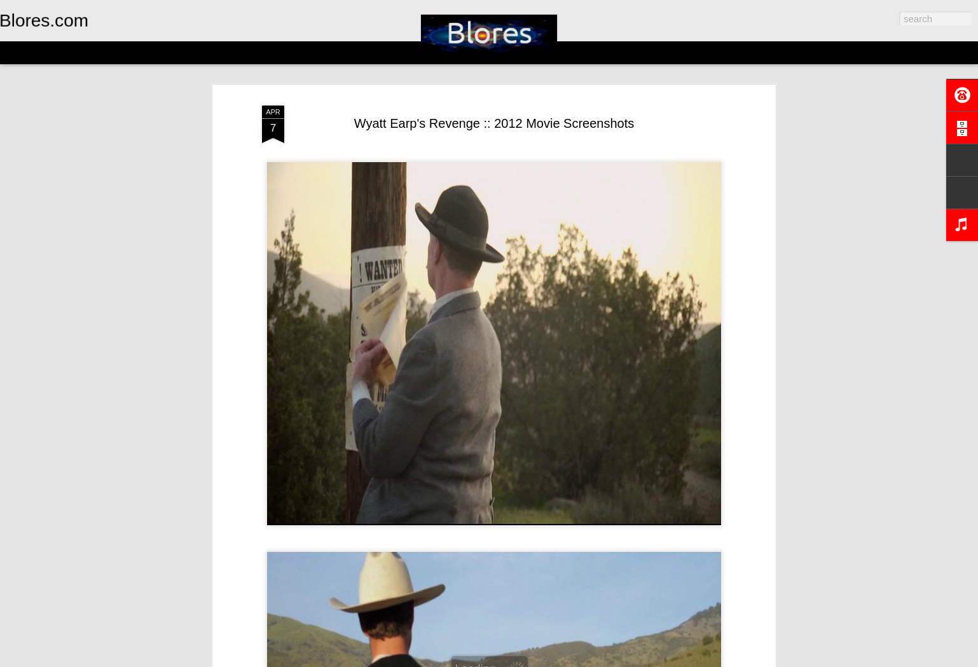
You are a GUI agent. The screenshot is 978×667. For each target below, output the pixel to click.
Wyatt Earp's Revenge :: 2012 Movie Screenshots (494, 123)
